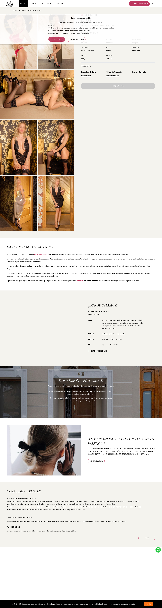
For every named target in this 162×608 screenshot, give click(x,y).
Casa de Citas (46, 4)
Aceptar (148, 604)
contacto (59, 4)
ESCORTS (23, 4)
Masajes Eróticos (112, 75)
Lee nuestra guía (96, 461)
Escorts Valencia (27, 11)
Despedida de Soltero (89, 72)
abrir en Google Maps (98, 351)
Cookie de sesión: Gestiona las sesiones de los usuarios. (69, 30)
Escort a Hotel (86, 75)
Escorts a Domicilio (139, 72)
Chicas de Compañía (114, 72)
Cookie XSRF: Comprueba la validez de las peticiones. (69, 33)
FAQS (147, 538)
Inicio (16, 11)
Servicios (33, 4)
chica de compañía (41, 254)
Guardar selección (76, 39)
